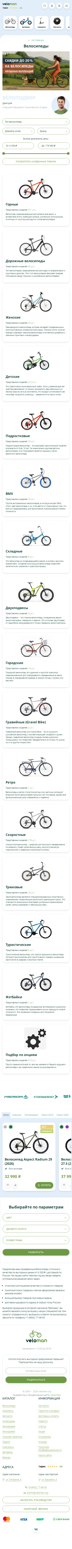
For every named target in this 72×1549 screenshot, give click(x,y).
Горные (12, 204)
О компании (44, 1436)
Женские (13, 317)
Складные (14, 551)
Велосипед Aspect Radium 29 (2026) (28, 1161)
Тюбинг (6, 1441)
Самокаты (41, 22)
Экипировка (8, 1426)
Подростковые (18, 436)
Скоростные (16, 834)
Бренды (6, 1457)
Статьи (42, 1426)
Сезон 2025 (47, 1114)
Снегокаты (8, 1447)
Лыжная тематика (12, 1436)
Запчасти (57, 22)
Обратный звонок (36, 1508)
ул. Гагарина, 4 (13, 1479)
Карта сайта (45, 1455)
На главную (36, 40)
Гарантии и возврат (49, 1410)
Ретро (10, 782)
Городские (14, 663)
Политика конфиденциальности (50, 1448)
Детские (13, 376)
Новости (43, 1421)
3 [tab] (14, 88)
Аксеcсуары (8, 1421)
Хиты (6, 1114)
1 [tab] (6, 88)
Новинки (16, 1114)
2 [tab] (10, 88)
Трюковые (14, 887)
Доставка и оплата (48, 1416)
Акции (41, 1431)
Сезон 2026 (63, 1114)
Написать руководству (36, 1500)
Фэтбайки (14, 997)
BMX (9, 493)
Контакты (43, 1405)
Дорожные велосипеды (25, 261)
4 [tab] (18, 88)
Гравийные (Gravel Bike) (26, 722)
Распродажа (31, 1114)
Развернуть (36, 1252)
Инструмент (8, 1431)
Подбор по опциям (21, 1055)
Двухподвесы (17, 608)
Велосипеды (10, 22)
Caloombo (55, 1395)
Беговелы (26, 22)
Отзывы (42, 1441)
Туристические (18, 944)
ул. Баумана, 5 (49, 1479)
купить (44, 1185)
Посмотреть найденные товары (36, 161)
